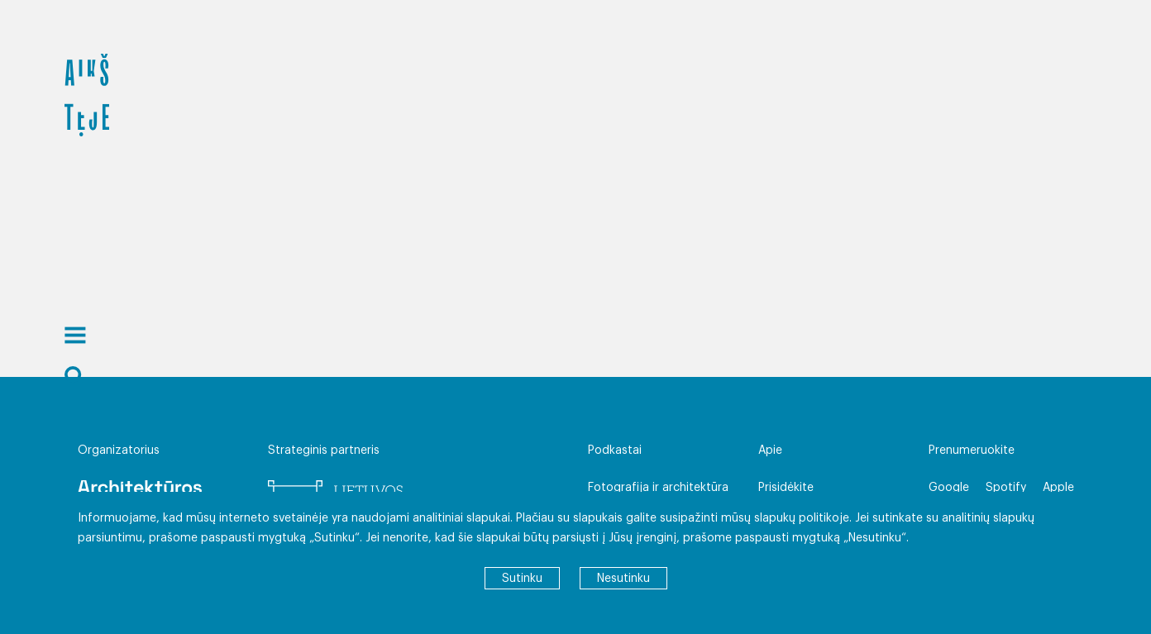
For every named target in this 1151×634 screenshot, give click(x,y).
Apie (770, 450)
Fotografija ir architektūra (658, 487)
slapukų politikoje (801, 518)
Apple (1058, 487)
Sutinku (522, 578)
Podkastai (615, 450)
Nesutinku (623, 578)
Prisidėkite (786, 487)
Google (949, 487)
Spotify (1006, 487)
